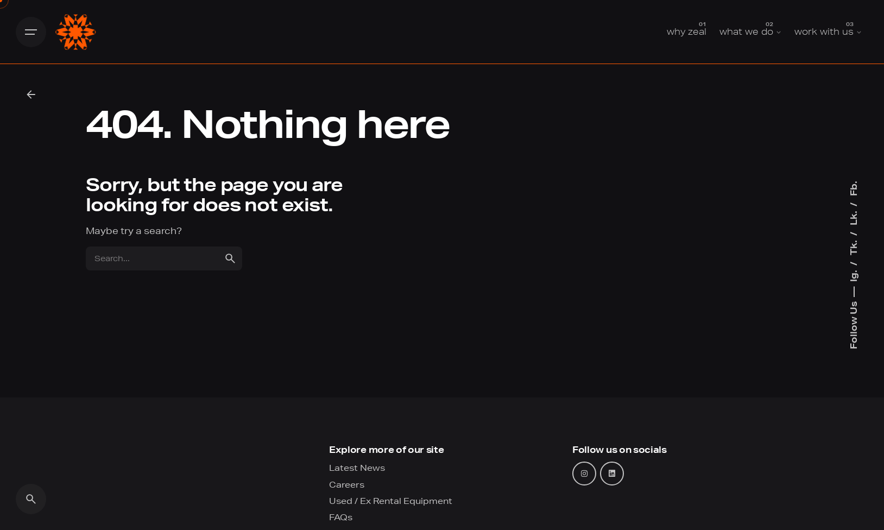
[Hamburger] (31, 32)
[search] (230, 258)
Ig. (852, 275)
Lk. (852, 217)
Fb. (852, 188)
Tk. (852, 246)
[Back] (31, 94)
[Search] (31, 499)
